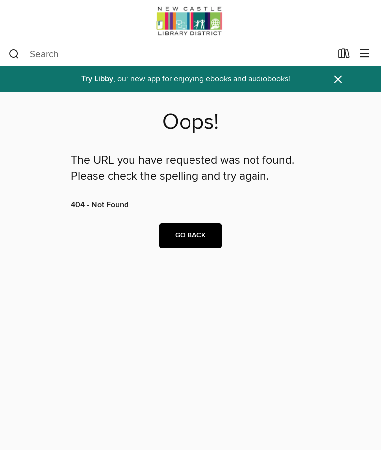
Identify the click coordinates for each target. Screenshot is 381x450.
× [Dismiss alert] (338, 80)
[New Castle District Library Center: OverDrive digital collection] (190, 21)
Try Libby (97, 79)
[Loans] (344, 56)
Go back (190, 235)
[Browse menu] (364, 54)
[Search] (14, 54)
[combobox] (170, 54)
